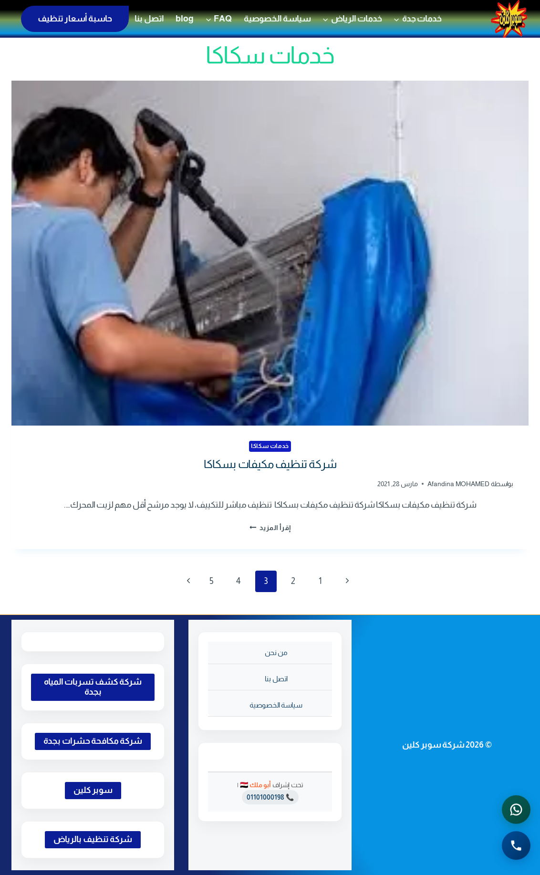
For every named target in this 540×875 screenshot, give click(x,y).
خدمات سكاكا (270, 445)
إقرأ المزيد (270, 527)
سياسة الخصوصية (277, 18)
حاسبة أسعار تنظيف (75, 18)
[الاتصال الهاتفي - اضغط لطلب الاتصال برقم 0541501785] (516, 846)
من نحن (276, 652)
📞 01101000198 (270, 797)
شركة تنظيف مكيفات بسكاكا (270, 464)
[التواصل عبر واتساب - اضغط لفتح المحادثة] (516, 810)
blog (185, 18)
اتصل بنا (149, 18)
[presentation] (270, 253)
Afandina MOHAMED (458, 483)
